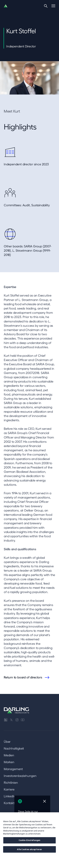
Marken (9, 762)
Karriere (9, 789)
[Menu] (53, 6)
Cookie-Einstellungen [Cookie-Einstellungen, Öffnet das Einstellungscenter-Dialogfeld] (29, 841)
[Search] (46, 6)
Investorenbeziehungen (20, 776)
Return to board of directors (23, 677)
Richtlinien (11, 782)
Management (13, 769)
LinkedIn (9, 796)
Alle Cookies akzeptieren (29, 850)
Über (7, 741)
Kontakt (9, 803)
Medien (9, 755)
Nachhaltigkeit (14, 748)
